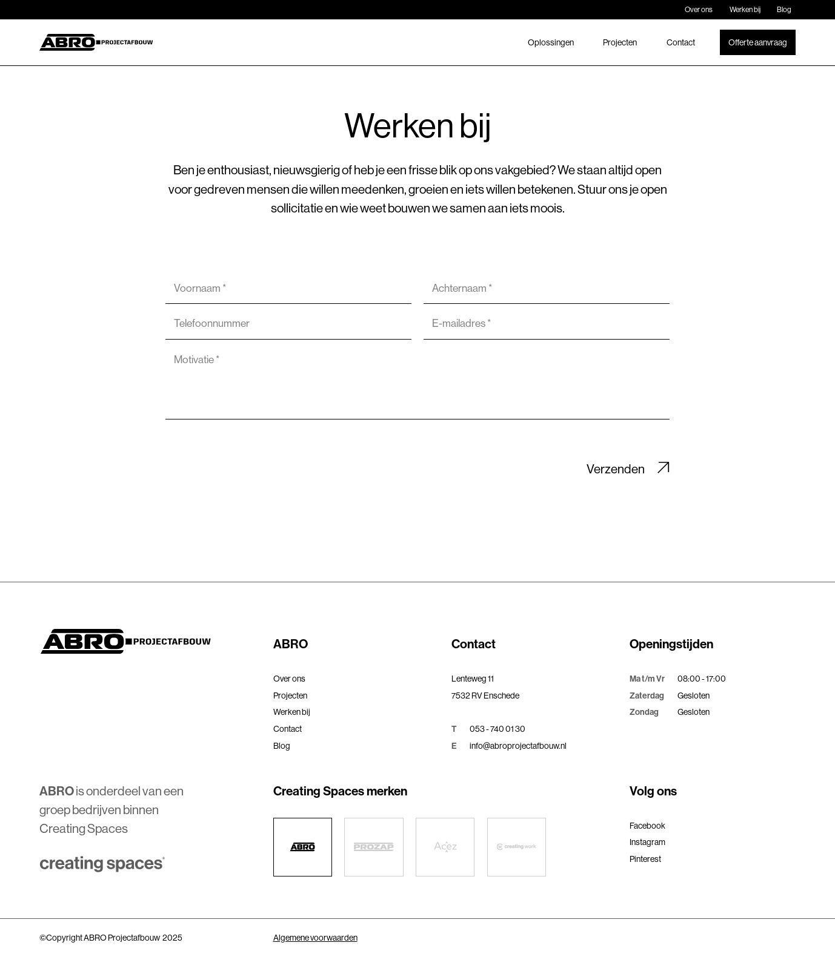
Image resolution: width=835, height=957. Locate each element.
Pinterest (645, 859)
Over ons (699, 9)
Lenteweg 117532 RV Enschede (485, 687)
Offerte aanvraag (757, 42)
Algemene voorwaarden (315, 937)
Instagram (647, 842)
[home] (96, 42)
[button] (356, 644)
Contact (681, 42)
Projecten (620, 42)
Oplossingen (551, 42)
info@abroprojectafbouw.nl (518, 746)
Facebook (647, 825)
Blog (784, 9)
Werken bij (745, 9)
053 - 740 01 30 (497, 729)
